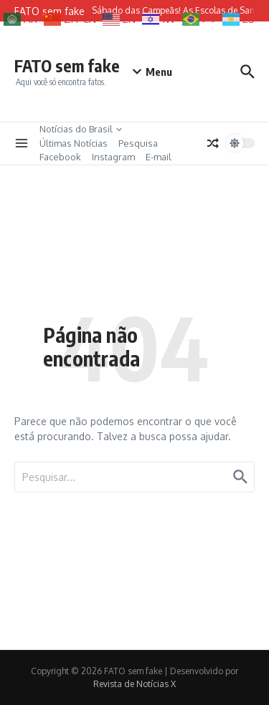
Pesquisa (138, 143)
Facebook (60, 156)
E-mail (158, 156)
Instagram (113, 156)
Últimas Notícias (73, 143)
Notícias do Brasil (80, 129)
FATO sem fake (67, 65)
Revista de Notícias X (134, 684)
